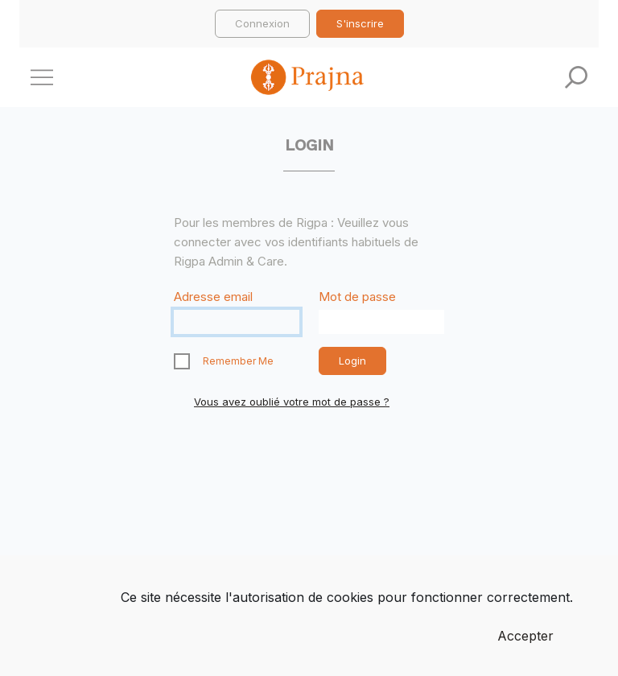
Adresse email (213, 296)
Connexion (262, 23)
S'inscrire (360, 23)
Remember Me (238, 361)
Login (352, 360)
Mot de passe (357, 296)
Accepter (525, 636)
